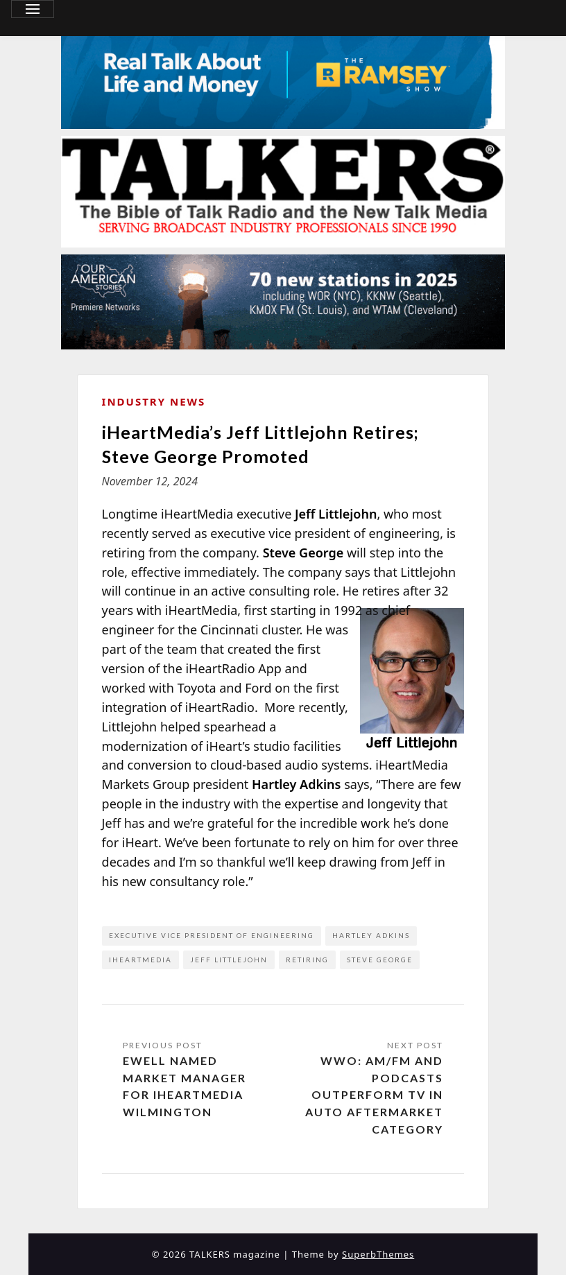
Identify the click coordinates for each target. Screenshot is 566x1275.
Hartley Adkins (371, 935)
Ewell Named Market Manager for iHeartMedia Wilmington (184, 1086)
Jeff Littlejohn (229, 959)
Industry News (154, 401)
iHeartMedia (140, 959)
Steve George (380, 959)
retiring (307, 959)
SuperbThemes (378, 1254)
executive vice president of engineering (211, 935)
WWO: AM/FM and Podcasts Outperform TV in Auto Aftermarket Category (374, 1095)
